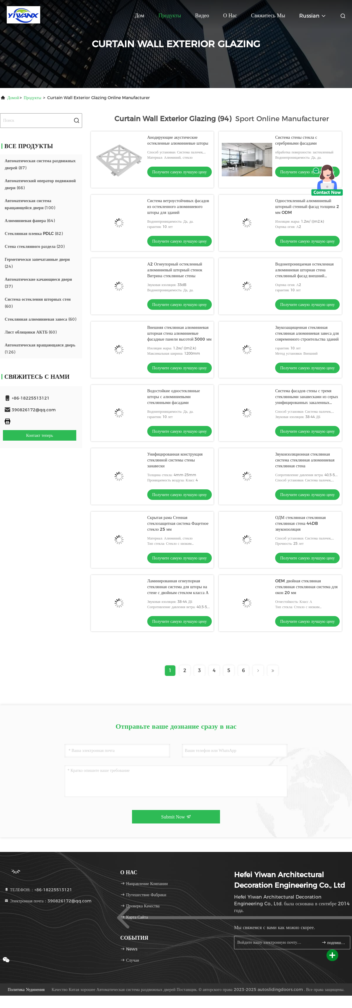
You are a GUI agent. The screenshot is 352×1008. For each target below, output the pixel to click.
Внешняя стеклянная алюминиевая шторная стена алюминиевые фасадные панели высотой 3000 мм (179, 333)
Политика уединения (26, 989)
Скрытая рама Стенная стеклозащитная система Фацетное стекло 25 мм (178, 523)
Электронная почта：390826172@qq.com (48, 901)
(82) (34, 233)
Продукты (169, 15)
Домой (13, 97)
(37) (38, 283)
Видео (202, 15)
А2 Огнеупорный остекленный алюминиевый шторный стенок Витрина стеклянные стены (174, 269)
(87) (40, 164)
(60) (38, 303)
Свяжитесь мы (268, 15)
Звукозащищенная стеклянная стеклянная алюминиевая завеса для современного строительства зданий (307, 333)
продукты (32, 97)
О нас (230, 15)
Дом (139, 15)
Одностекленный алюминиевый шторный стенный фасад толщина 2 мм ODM (307, 206)
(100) (30, 204)
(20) (35, 246)
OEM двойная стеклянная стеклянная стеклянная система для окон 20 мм (306, 586)
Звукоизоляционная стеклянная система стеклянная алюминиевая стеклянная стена (304, 460)
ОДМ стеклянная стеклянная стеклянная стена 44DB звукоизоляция (300, 523)
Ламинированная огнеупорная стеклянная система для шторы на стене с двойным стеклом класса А (178, 586)
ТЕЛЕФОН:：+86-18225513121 (38, 889)
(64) (30, 220)
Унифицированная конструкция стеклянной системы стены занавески (175, 460)
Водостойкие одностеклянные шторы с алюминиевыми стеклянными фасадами (173, 396)
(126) (40, 348)
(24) (37, 263)
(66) (40, 184)
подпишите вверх (333, 942)
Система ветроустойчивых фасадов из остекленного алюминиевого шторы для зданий (178, 206)
